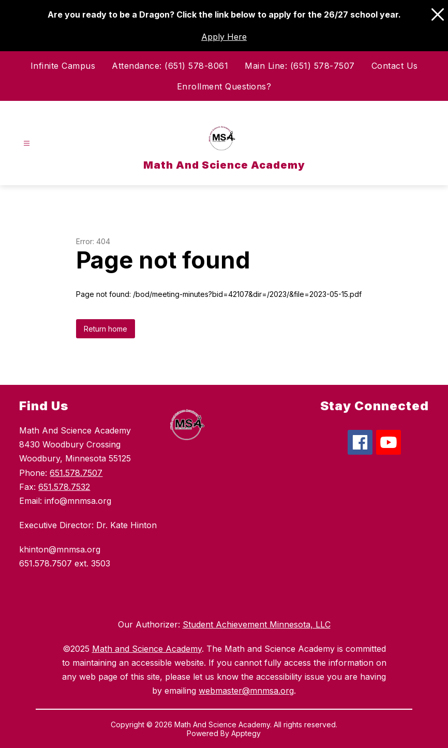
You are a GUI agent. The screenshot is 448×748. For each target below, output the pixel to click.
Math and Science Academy (147, 649)
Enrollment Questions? (224, 86)
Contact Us (394, 66)
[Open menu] (27, 143)
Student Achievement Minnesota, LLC (257, 624)
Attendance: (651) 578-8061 (170, 66)
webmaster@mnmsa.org (246, 690)
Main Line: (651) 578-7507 (300, 66)
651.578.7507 (76, 473)
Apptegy (246, 733)
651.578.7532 (64, 487)
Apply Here (224, 37)
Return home (105, 328)
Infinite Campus (63, 66)
